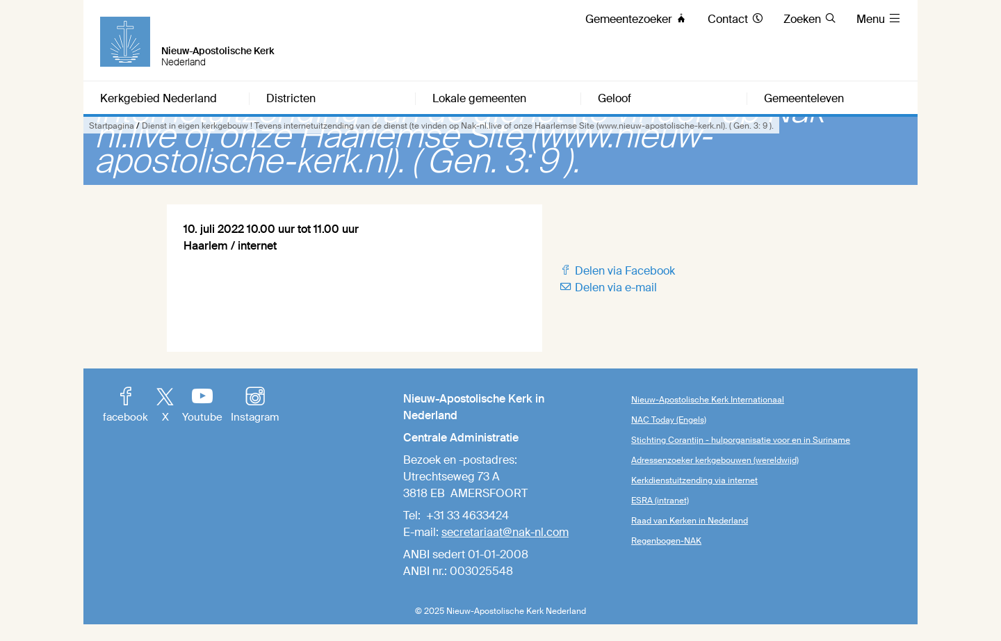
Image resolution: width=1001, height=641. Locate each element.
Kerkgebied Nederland (158, 98)
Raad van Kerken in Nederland (689, 520)
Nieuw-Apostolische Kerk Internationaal (707, 399)
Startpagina (111, 125)
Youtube (202, 406)
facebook (125, 406)
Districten (291, 98)
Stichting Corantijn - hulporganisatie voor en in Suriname (740, 440)
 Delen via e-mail (608, 287)
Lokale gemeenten (479, 98)
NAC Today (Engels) (668, 419)
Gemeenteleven (804, 98)
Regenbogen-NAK (666, 540)
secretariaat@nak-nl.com (505, 532)
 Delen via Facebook (617, 270)
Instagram (255, 406)
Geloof (614, 98)
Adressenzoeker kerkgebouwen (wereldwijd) (715, 460)
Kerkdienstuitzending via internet (694, 480)
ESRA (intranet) (660, 500)
